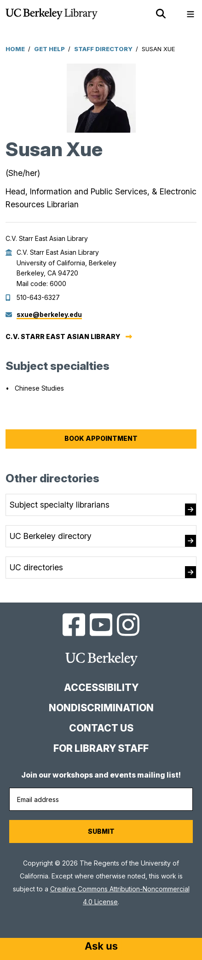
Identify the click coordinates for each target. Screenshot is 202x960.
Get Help (49, 49)
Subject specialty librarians (60, 504)
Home (15, 49)
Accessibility (101, 687)
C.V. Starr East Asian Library (63, 336)
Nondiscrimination (101, 708)
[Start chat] (101, 947)
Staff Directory (103, 49)
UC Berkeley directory (51, 536)
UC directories (36, 567)
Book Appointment (101, 438)
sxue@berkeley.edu (49, 314)
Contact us (101, 728)
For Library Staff (101, 748)
